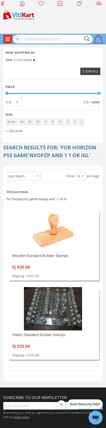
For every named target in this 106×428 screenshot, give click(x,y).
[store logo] (18, 15)
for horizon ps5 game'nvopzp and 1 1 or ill (36, 199)
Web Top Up (4, 4)
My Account (23, 4)
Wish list (42, 4)
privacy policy (22, 417)
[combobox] (57, 39)
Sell (100, 4)
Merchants (80, 4)
